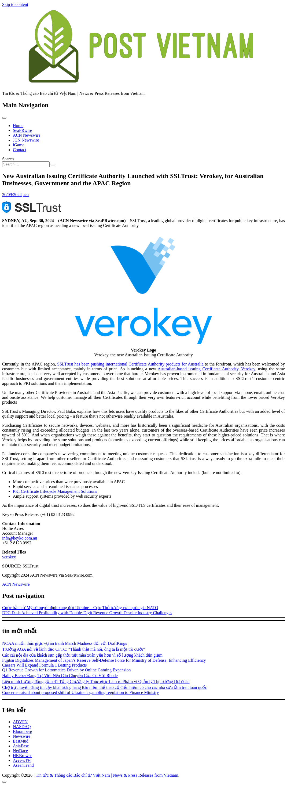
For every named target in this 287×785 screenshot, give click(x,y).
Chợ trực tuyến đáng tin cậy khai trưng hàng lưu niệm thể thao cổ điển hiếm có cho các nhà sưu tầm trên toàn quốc (104, 687)
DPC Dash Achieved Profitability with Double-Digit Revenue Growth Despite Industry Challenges (87, 612)
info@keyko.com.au (19, 538)
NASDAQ (22, 726)
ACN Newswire (27, 135)
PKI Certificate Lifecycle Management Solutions (55, 491)
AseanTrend (23, 765)
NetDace (20, 750)
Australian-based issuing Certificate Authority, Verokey (206, 369)
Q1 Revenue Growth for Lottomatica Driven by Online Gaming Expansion (66, 670)
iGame (18, 145)
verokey (9, 557)
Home (18, 125)
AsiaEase (21, 746)
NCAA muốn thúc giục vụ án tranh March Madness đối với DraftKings (64, 643)
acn (26, 194)
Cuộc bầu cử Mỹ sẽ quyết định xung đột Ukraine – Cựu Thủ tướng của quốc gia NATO (80, 607)
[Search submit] (53, 165)
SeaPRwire (22, 130)
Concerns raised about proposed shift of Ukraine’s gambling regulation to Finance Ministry (80, 692)
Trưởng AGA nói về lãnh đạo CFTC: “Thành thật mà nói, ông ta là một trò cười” (73, 649)
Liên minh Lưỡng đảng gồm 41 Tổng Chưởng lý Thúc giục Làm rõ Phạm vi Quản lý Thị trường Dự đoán (96, 681)
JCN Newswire (26, 140)
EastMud (20, 741)
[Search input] (26, 164)
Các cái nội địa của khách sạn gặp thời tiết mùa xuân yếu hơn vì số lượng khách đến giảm (82, 655)
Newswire (21, 736)
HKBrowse (22, 755)
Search (8, 159)
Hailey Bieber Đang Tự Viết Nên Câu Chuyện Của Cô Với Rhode (60, 675)
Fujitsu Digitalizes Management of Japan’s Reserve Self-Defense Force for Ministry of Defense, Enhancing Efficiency (104, 660)
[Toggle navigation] (4, 118)
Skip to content (15, 4)
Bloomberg (22, 731)
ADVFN (20, 721)
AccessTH (22, 760)
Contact (19, 149)
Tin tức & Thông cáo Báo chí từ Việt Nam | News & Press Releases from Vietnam (107, 775)
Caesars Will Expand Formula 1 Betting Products (44, 665)
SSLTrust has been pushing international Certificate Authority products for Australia (130, 364)
